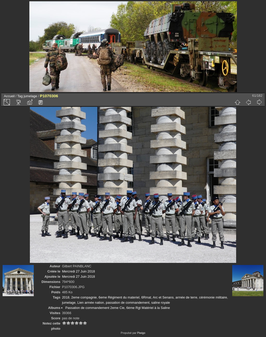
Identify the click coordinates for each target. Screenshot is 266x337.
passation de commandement (127, 302)
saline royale (160, 302)
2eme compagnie (84, 297)
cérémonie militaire (213, 297)
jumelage (30, 96)
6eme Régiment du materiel (119, 297)
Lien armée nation (90, 302)
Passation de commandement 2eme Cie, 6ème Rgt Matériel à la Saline (117, 308)
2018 (65, 297)
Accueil (9, 96)
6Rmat (146, 297)
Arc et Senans (163, 297)
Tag (20, 96)
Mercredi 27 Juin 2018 (78, 271)
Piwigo (141, 332)
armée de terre (186, 297)
